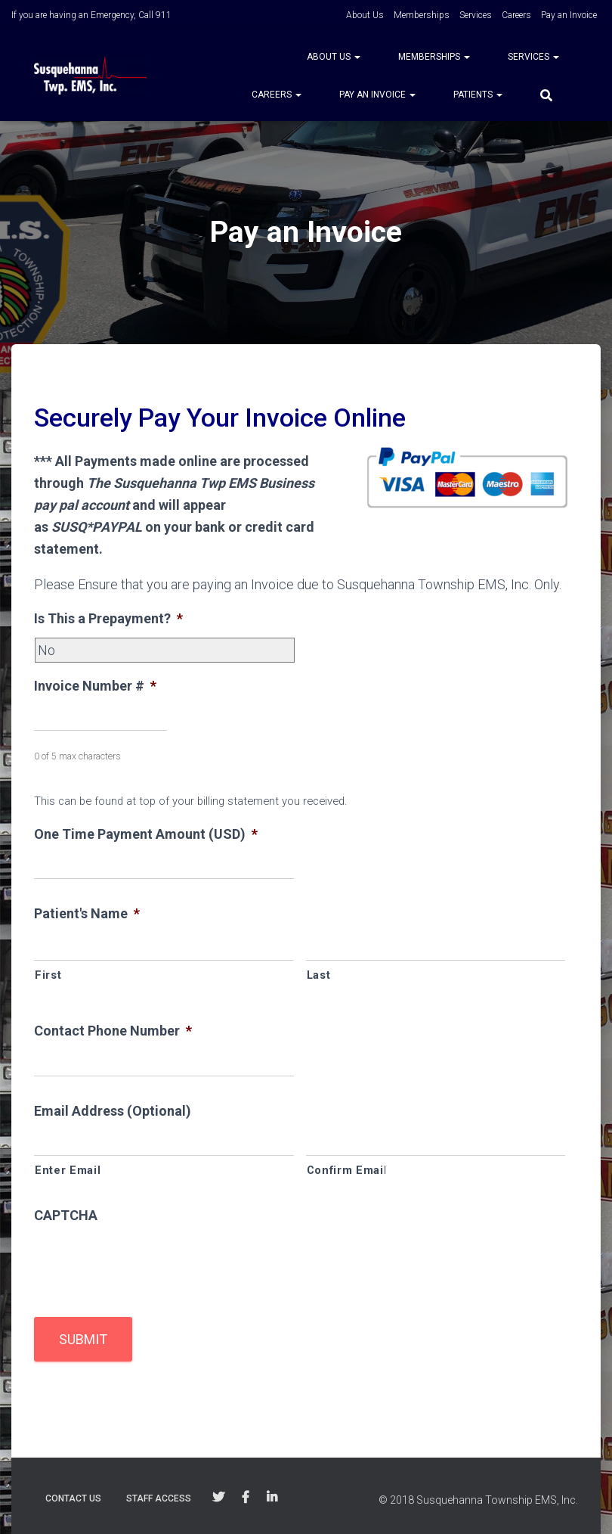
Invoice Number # (95, 686)
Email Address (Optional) (112, 1111)
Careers (516, 15)
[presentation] (149, 1263)
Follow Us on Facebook (245, 1497)
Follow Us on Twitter (218, 1497)
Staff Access (158, 1498)
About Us (365, 15)
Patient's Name (87, 913)
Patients (477, 94)
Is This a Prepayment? (108, 618)
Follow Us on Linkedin (272, 1497)
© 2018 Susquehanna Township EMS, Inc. (478, 1500)
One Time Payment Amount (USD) (146, 834)
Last (319, 975)
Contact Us (73, 1498)
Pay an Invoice (569, 15)
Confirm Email (347, 1170)
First (48, 975)
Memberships (422, 15)
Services (475, 15)
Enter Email (67, 1170)
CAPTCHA (65, 1215)
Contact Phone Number (113, 1031)
